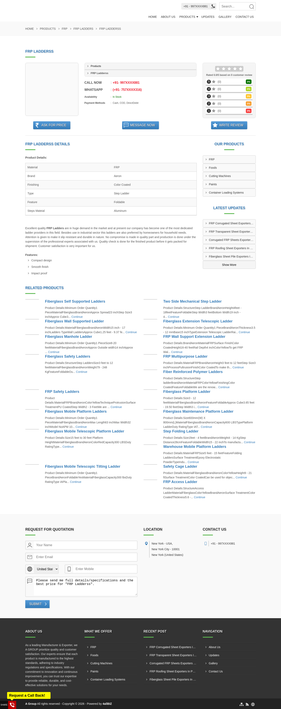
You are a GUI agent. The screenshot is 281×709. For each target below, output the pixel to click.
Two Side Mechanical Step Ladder (192, 301)
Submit (35, 604)
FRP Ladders (83, 28)
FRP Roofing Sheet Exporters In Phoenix (232, 248)
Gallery (225, 16)
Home (152, 16)
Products (187, 16)
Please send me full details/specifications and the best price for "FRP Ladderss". (85, 586)
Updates (207, 16)
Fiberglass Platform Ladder (186, 392)
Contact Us (245, 16)
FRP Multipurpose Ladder (185, 356)
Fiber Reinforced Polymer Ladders (193, 372)
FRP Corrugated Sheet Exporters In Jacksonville (232, 223)
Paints (213, 184)
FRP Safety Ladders (62, 392)
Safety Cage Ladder (180, 466)
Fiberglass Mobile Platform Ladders (76, 411)
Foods (213, 167)
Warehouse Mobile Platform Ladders (194, 447)
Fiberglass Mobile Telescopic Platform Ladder (84, 431)
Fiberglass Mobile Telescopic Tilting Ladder (82, 466)
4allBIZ (107, 703)
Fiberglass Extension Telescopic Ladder (198, 321)
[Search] (251, 6)
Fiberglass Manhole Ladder (68, 337)
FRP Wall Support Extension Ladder (194, 337)
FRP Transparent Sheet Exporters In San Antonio (232, 231)
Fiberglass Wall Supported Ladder (74, 321)
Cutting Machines (220, 176)
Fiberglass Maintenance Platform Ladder (198, 411)
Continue (77, 316)
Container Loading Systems (226, 192)
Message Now (142, 125)
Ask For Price (53, 125)
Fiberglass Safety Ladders (67, 356)
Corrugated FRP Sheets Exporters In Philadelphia (232, 240)
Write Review (231, 125)
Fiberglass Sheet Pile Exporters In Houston (232, 256)
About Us (168, 16)
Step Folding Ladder (181, 431)
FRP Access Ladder (180, 482)
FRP (65, 28)
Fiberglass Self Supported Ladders (75, 301)
